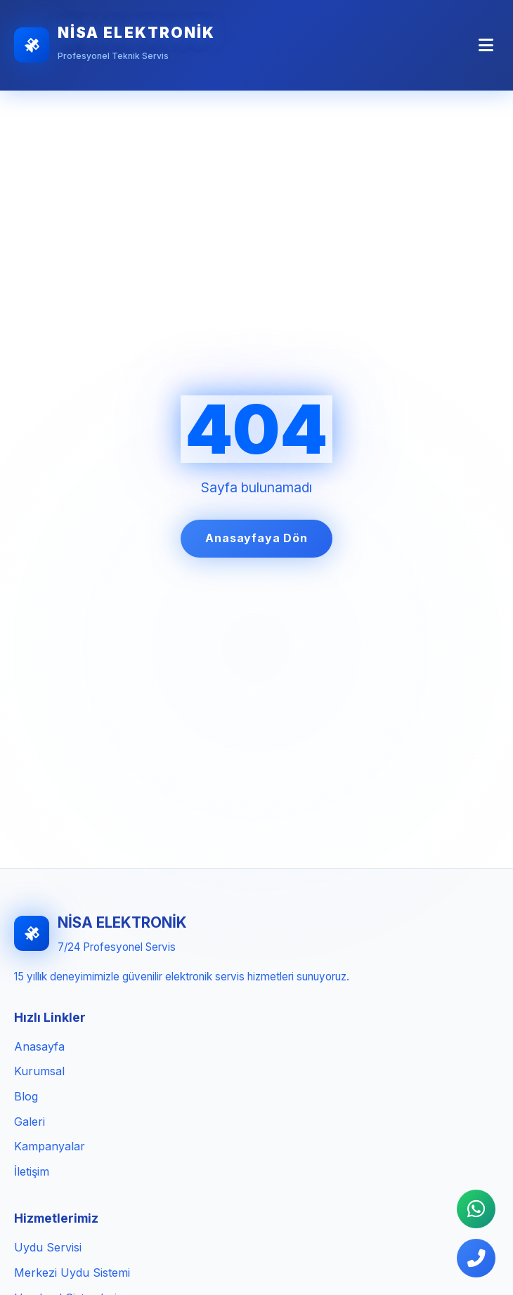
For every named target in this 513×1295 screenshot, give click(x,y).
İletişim (31, 1171)
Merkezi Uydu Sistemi (72, 1273)
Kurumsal (39, 1071)
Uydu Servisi (48, 1247)
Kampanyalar (49, 1146)
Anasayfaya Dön (256, 538)
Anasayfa (39, 1046)
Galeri (29, 1122)
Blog (26, 1096)
